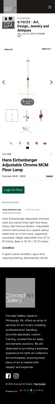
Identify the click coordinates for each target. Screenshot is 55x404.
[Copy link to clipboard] (11, 143)
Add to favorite (51, 154)
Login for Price (13, 189)
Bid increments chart (10, 202)
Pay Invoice (39, 384)
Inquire (49, 176)
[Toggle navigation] (50, 6)
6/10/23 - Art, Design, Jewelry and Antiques (33, 26)
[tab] (11, 211)
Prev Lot (8, 49)
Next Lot (47, 49)
